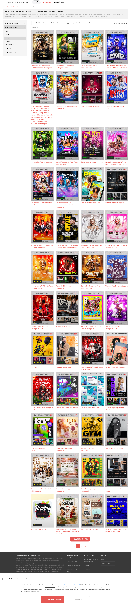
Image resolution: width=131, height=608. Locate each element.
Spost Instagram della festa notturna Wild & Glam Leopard (116, 163)
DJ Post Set (35, 367)
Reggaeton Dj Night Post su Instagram (66, 107)
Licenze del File (72, 561)
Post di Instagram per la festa (67, 408)
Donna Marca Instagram (114, 448)
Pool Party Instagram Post (90, 203)
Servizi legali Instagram (64, 326)
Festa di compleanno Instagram (64, 449)
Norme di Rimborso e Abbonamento (91, 560)
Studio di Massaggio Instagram (63, 490)
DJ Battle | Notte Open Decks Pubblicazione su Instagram (67, 246)
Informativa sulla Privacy (72, 571)
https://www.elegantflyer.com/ (71, 584)
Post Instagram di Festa (90, 106)
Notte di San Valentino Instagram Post (39, 328)
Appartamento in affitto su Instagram (115, 490)
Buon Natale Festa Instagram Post (42, 409)
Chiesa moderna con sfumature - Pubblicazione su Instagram (67, 205)
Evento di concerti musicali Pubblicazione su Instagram (41, 67)
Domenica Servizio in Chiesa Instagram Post (91, 287)
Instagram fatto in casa (89, 529)
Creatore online (106, 563)
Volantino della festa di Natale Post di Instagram (92, 368)
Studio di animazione (35, 2)
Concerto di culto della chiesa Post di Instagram (42, 246)
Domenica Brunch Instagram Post (42, 204)
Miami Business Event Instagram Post (89, 67)
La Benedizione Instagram (115, 367)
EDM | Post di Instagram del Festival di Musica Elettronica (116, 67)
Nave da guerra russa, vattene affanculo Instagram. (116, 531)
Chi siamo (87, 570)
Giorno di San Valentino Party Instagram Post (116, 246)
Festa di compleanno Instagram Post (113, 328)
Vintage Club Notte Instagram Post (116, 287)
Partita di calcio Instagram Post (115, 107)
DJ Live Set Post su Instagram (42, 162)
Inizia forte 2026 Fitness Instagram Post (65, 67)
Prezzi (103, 559)
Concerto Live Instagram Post (92, 162)
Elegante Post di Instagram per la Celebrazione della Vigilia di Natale (67, 532)
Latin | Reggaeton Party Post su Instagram (67, 163)
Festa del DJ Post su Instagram (63, 287)
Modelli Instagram (11, 27)
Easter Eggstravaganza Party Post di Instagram (91, 328)
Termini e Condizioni (73, 566)
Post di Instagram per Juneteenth (89, 490)
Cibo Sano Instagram (39, 529)
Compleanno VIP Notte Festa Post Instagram (42, 287)
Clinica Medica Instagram (90, 408)
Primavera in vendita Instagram (38, 449)
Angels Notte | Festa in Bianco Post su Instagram (92, 246)
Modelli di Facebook (11, 23)
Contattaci (87, 566)
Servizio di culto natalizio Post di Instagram (42, 490)
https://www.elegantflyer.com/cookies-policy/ (67, 587)
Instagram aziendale (63, 367)
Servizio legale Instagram (114, 203)
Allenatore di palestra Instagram (89, 449)
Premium (109, 2)
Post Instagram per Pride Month (114, 409)
